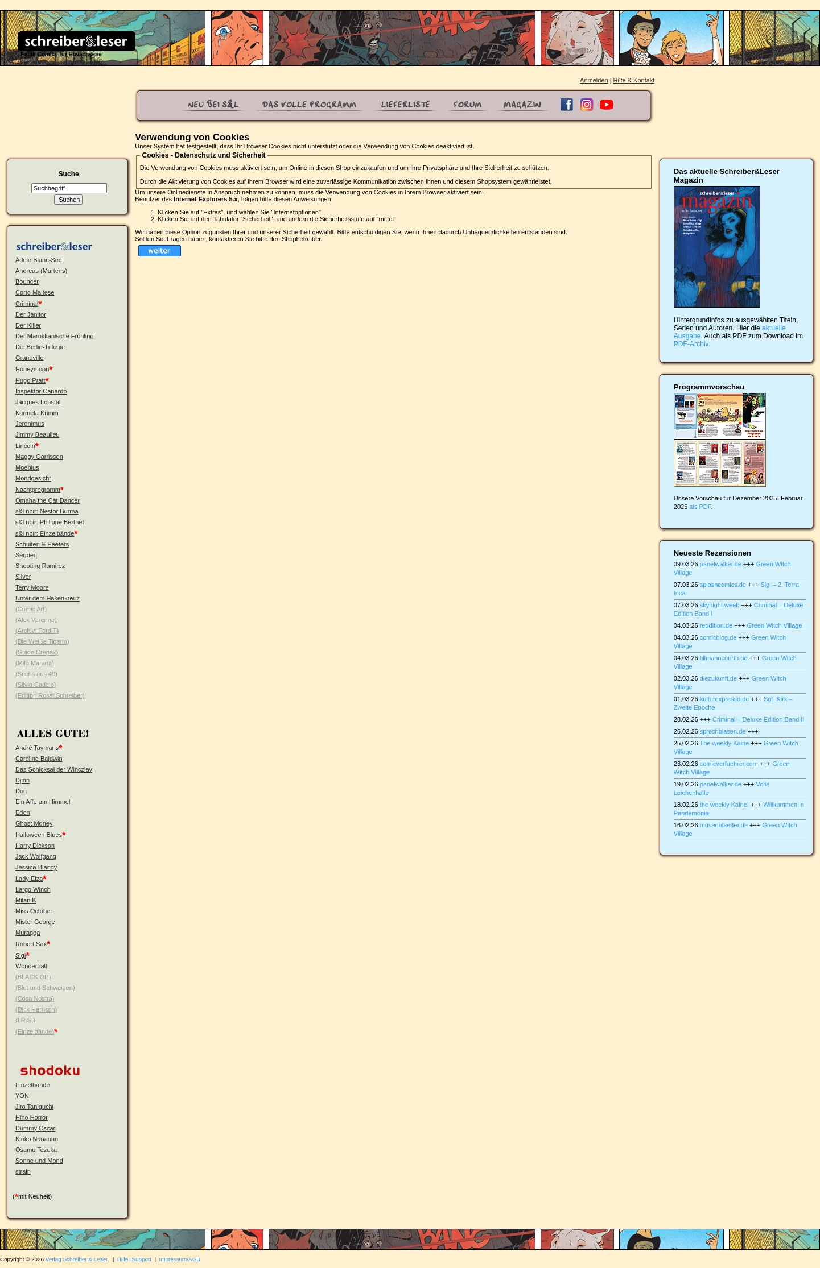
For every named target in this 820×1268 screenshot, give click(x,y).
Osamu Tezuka (36, 1149)
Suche (69, 174)
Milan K (25, 900)
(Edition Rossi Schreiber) (50, 695)
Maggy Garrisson (39, 456)
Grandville (29, 357)
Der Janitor (30, 314)
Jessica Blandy (36, 867)
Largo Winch (33, 889)
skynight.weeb (720, 605)
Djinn (22, 780)
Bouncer (27, 281)
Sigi (20, 955)
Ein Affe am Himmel (42, 801)
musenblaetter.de (724, 825)
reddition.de (716, 625)
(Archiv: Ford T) (37, 630)
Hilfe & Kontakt (634, 80)
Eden (22, 812)
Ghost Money (33, 823)
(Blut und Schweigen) (45, 987)
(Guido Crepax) (36, 652)
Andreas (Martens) (41, 270)
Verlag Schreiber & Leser (77, 1259)
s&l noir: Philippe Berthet (49, 522)
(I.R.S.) (25, 1020)
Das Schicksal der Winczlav (53, 769)
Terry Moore (32, 587)
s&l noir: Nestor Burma (47, 511)
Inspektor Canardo (41, 391)
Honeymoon (32, 369)
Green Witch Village (774, 625)
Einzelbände (32, 1084)
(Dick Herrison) (36, 1009)
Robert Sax (31, 943)
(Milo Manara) (34, 663)
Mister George (35, 921)
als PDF (700, 506)
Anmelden (594, 80)
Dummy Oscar (35, 1128)
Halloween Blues (38, 834)
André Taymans (37, 747)
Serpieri (26, 555)
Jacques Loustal (38, 402)
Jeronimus (29, 423)
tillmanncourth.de (724, 657)
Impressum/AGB (179, 1259)
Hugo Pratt (30, 380)
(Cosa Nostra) (34, 998)
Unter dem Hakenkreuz (47, 598)
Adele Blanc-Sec (38, 259)
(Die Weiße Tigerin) (42, 641)
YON (22, 1095)
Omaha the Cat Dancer (47, 500)
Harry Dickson (35, 845)
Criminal (26, 303)
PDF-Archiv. (692, 344)
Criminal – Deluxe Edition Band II (758, 719)
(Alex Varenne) (36, 619)
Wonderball (31, 966)
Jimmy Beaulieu (37, 434)
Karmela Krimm (37, 412)
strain (23, 1171)
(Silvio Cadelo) (35, 684)
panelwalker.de (720, 564)
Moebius (27, 467)
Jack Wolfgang (35, 856)
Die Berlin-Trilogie (40, 346)
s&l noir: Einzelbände (44, 533)
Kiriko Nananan (36, 1139)
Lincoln (25, 445)
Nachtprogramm (37, 489)
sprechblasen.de (723, 731)
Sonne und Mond (39, 1160)
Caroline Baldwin (39, 758)
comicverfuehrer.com (729, 763)
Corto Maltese (34, 292)
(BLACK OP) (33, 976)
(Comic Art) (31, 609)
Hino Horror (31, 1117)
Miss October (33, 911)
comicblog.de (718, 637)
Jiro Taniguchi (34, 1106)
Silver (23, 576)
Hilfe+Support (134, 1259)
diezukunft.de (718, 678)
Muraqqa (27, 932)
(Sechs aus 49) (36, 673)
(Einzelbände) (34, 1031)
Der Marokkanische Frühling (54, 336)
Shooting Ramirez (40, 565)
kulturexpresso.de (724, 698)
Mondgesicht (33, 478)
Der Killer (28, 325)
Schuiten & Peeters (42, 544)
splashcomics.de (723, 584)
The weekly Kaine (724, 743)
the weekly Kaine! (724, 804)
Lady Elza (29, 878)
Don (21, 791)
